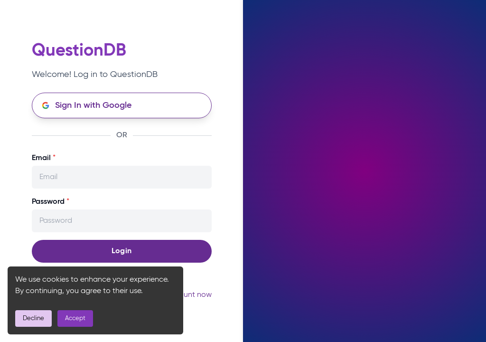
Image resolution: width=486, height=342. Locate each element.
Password (50, 202)
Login (122, 251)
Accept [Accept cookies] (75, 318)
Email (44, 158)
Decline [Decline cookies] (33, 318)
